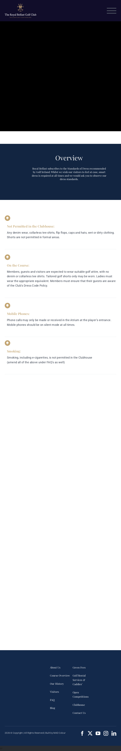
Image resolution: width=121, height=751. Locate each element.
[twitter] (90, 733)
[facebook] (82, 733)
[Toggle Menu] (111, 11)
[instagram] (106, 733)
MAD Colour (59, 733)
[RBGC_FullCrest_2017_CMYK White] (23, 666)
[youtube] (98, 733)
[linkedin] (114, 733)
